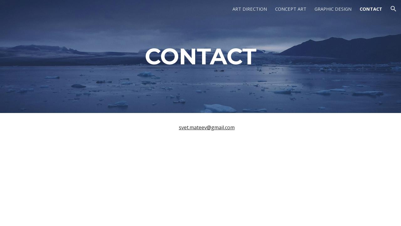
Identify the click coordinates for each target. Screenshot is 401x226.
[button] (393, 8)
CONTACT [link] (371, 9)
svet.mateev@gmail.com (207, 127)
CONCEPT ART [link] (290, 9)
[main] (200, 56)
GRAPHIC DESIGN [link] (333, 9)
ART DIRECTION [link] (249, 9)
